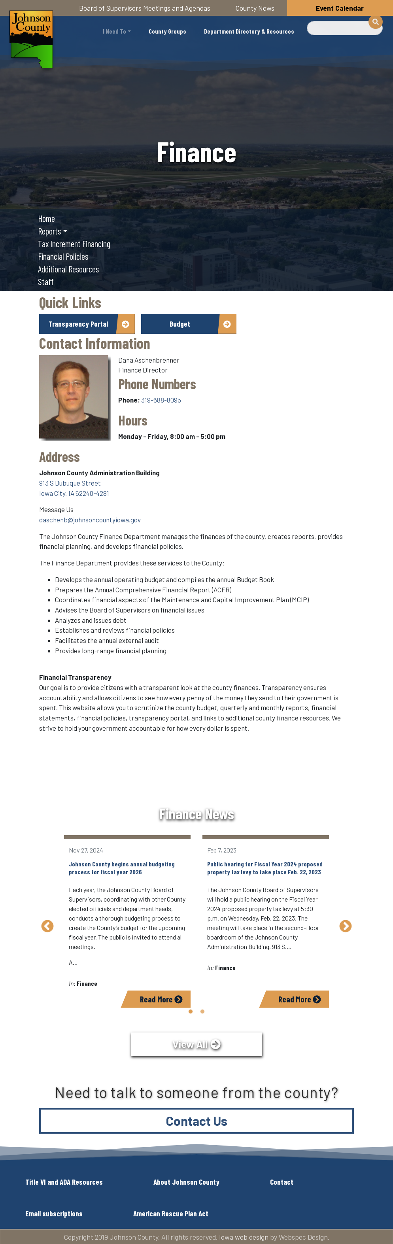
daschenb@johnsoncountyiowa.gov (90, 520)
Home (46, 218)
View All (190, 1044)
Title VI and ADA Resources (64, 1181)
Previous (47, 927)
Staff (46, 281)
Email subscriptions (54, 1213)
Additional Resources (68, 269)
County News (255, 8)
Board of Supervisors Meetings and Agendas (144, 8)
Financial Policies (63, 256)
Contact (281, 1181)
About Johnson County (186, 1181)
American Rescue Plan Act (170, 1213)
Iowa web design (243, 1236)
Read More (161, 999)
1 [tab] (191, 1012)
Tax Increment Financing (74, 243)
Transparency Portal (78, 323)
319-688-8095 (161, 400)
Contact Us (196, 1120)
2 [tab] (202, 1012)
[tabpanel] (127, 921)
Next (345, 927)
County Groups (167, 31)
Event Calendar (340, 8)
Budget (180, 323)
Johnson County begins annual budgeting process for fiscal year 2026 (122, 867)
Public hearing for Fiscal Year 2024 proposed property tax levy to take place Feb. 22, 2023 (265, 867)
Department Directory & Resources (249, 31)
